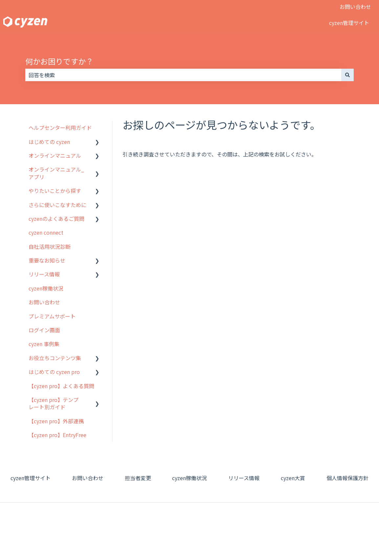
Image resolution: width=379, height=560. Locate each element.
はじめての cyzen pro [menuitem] (54, 372)
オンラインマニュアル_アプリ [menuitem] (56, 172)
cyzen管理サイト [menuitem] (31, 478)
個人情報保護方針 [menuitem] (347, 478)
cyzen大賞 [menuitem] (293, 478)
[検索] (347, 75)
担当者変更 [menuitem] (138, 478)
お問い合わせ (355, 6)
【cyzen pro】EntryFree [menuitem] (57, 435)
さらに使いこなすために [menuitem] (57, 205)
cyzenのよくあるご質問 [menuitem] (56, 218)
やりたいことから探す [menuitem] (55, 191)
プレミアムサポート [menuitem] (52, 316)
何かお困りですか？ (59, 61)
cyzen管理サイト (349, 23)
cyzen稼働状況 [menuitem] (46, 288)
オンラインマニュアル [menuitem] (55, 155)
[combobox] (183, 75)
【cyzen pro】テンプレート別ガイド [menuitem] (53, 403)
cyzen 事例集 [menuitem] (44, 344)
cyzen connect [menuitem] (46, 232)
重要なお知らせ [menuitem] (47, 260)
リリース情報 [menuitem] (44, 274)
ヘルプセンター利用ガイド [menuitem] (60, 127)
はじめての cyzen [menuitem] (49, 142)
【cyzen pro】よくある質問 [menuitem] (61, 386)
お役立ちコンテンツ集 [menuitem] (55, 358)
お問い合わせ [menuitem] (44, 302)
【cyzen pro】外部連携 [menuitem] (56, 421)
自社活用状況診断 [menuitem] (50, 246)
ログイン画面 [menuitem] (44, 330)
